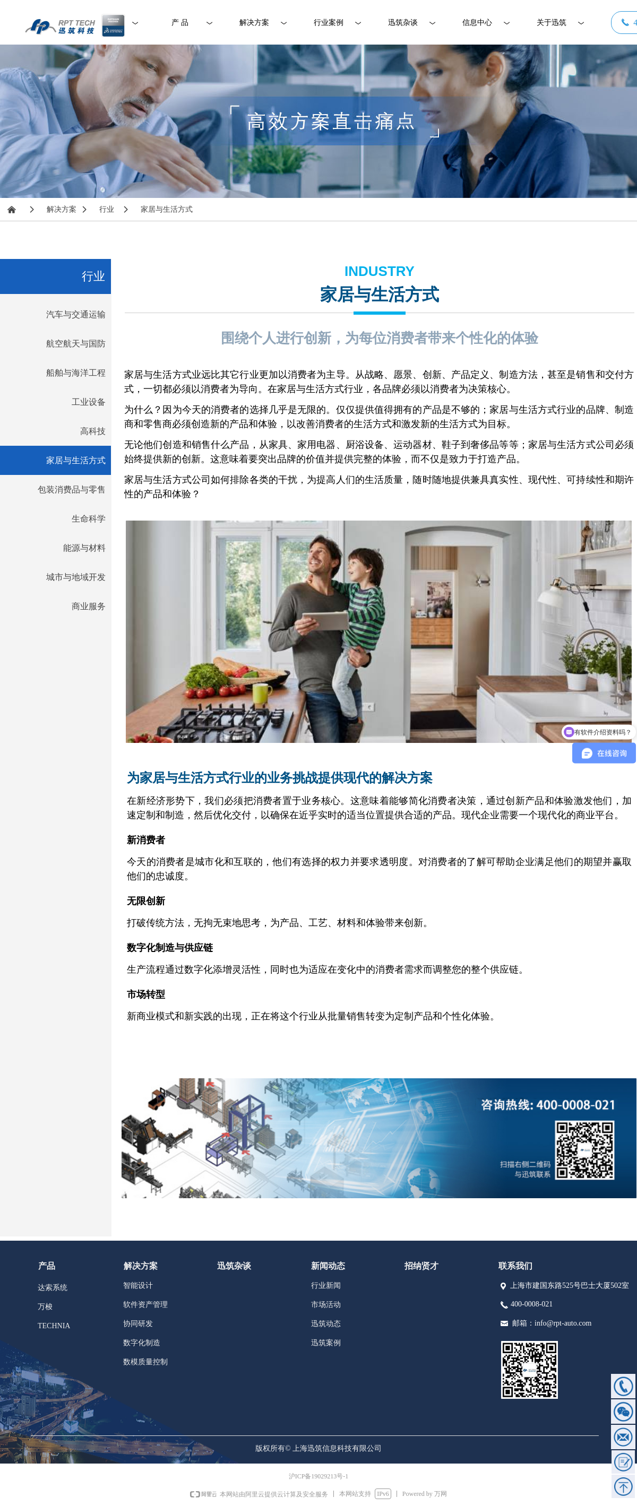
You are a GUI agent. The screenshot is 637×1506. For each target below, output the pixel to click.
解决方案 (254, 23)
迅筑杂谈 (403, 23)
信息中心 (477, 23)
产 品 (179, 23)
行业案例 (328, 23)
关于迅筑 (551, 23)
